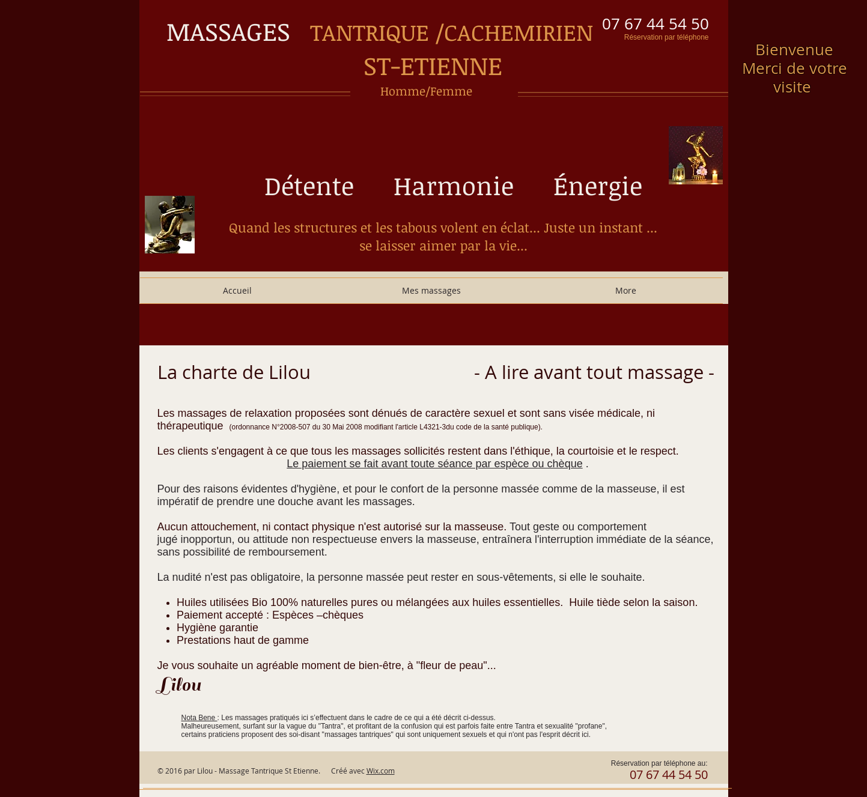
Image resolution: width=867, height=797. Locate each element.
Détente (319, 185)
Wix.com (381, 770)
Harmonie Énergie (518, 185)
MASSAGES (238, 31)
